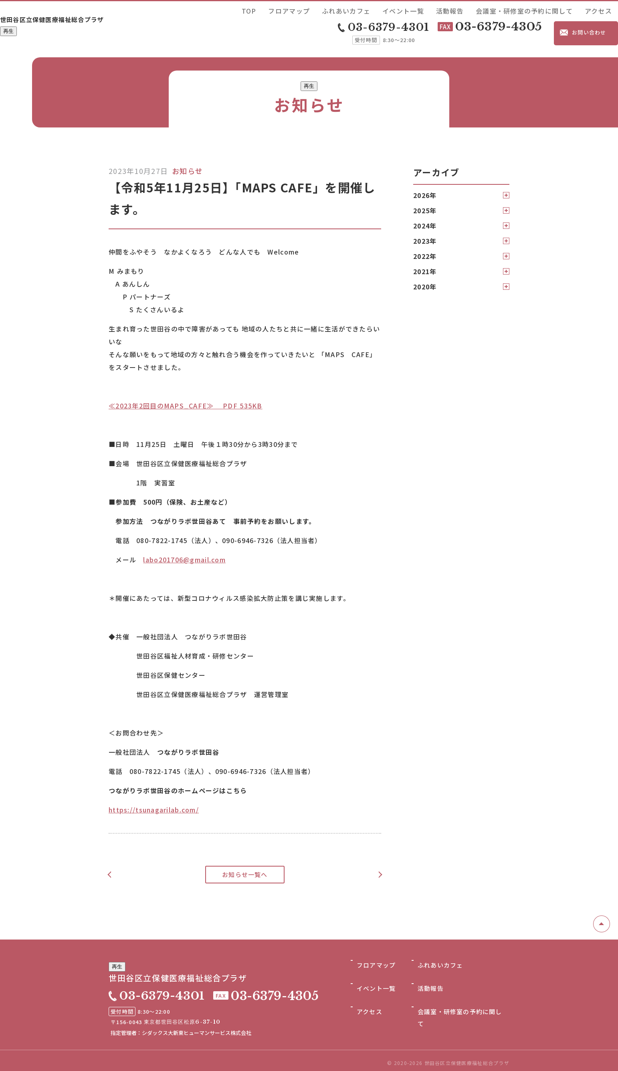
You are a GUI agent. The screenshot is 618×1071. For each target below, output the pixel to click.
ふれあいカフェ (425, 9)
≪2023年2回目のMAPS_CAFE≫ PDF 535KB (186, 398)
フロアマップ (385, 9)
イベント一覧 (465, 9)
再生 (8, 33)
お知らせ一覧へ (245, 867)
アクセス (604, 9)
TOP (357, 9)
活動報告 (498, 9)
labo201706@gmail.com (184, 552)
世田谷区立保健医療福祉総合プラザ (84, 19)
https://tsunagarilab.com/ (154, 802)
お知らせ (187, 163)
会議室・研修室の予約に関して (551, 9)
